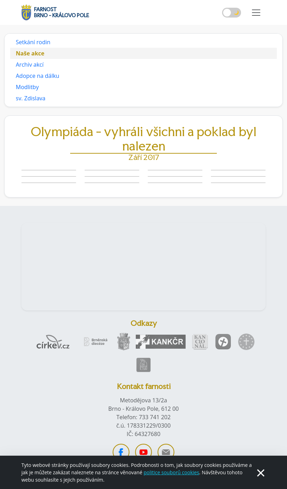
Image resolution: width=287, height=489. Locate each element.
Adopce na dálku (37, 76)
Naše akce (30, 53)
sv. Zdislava (30, 98)
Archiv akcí (30, 64)
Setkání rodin (33, 42)
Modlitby (27, 87)
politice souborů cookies (171, 472)
